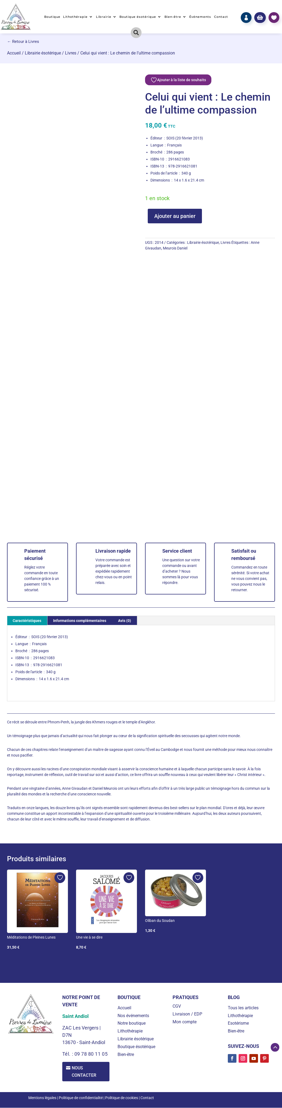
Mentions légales (42, 1098)
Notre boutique (132, 1023)
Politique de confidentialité (81, 1098)
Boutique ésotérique (137, 17)
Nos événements (133, 1015)
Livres (70, 53)
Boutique (52, 17)
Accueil (14, 53)
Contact (221, 17)
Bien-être (172, 17)
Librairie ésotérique (43, 53)
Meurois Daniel (175, 248)
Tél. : (68, 1054)
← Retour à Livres (23, 41)
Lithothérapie (75, 17)
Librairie (103, 17)
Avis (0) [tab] (124, 620)
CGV (177, 1006)
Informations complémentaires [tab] (79, 620)
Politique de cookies (121, 1098)
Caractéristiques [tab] (27, 620)
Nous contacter (84, 1071)
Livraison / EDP (187, 1014)
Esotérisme (238, 1023)
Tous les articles (243, 1007)
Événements (200, 17)
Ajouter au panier (174, 216)
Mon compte (185, 1021)
